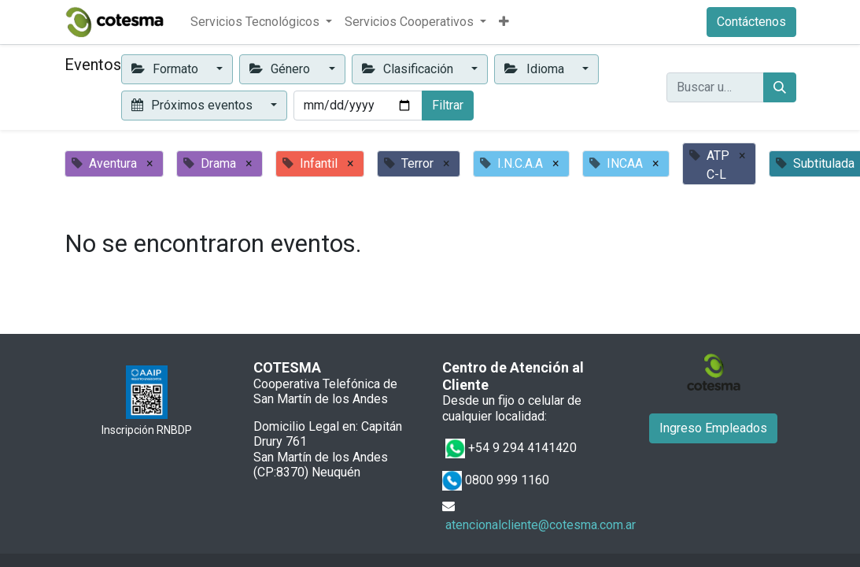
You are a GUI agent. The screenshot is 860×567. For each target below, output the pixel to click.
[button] (504, 22)
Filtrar (447, 105)
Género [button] (281, 68)
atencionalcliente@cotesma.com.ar (540, 524)
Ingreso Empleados (713, 428)
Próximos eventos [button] (193, 105)
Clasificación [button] (409, 68)
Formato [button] (166, 68)
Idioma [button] (535, 68)
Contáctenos (751, 21)
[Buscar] (779, 87)
